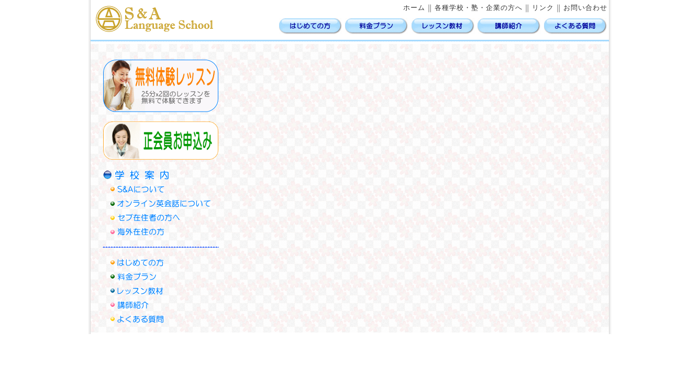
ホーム (414, 8)
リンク (543, 8)
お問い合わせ (585, 8)
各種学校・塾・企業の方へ (479, 8)
